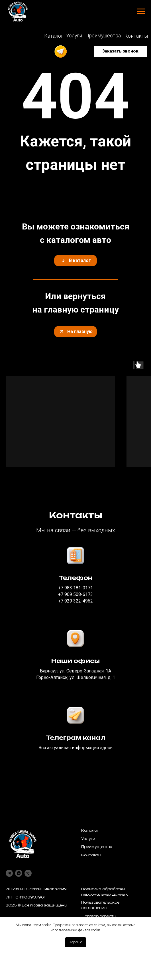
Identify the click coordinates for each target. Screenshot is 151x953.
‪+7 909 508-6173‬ (75, 594)
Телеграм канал (75, 737)
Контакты (91, 855)
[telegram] (9, 873)
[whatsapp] (18, 873)
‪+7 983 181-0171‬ (75, 588)
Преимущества (97, 847)
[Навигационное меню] (141, 11)
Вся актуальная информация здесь (75, 747)
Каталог (90, 830)
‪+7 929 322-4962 (75, 601)
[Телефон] (28, 873)
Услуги (88, 839)
